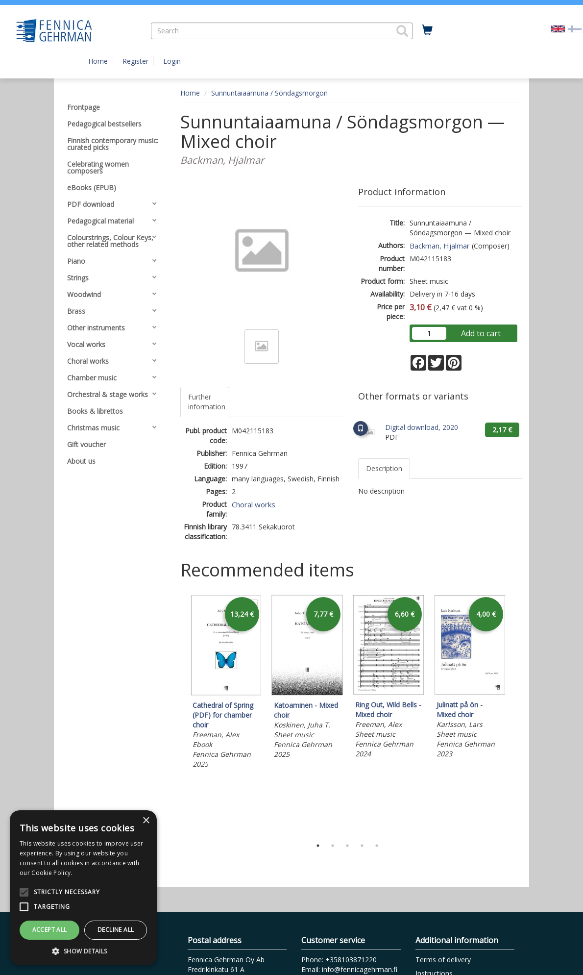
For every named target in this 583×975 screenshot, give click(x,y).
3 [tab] (347, 845)
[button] (402, 31)
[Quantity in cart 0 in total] (427, 30)
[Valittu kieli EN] (558, 28)
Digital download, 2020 (421, 427)
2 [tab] (333, 845)
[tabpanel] (226, 683)
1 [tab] (318, 845)
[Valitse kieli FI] (574, 28)
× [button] (145, 821)
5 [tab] (377, 845)
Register (135, 61)
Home (98, 61)
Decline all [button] (115, 929)
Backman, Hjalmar (440, 245)
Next (517, 714)
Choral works (253, 504)
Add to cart (481, 333)
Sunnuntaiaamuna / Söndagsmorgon (269, 93)
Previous (178, 714)
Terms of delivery (443, 959)
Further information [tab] (206, 401)
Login (172, 61)
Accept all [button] (49, 929)
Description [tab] (384, 468)
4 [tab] (362, 845)
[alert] (83, 887)
